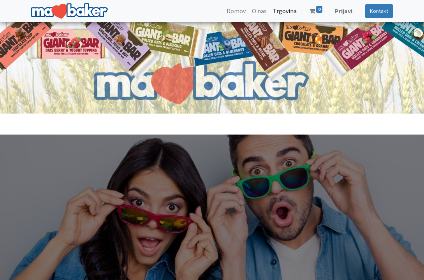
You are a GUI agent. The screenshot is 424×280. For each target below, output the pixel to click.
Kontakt (379, 10)
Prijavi (343, 11)
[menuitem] (236, 11)
